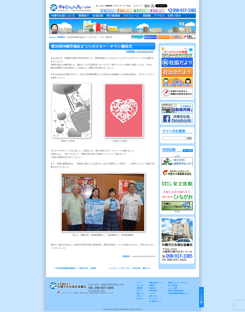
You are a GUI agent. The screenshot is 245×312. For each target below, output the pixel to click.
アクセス (159, 15)
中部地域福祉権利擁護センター (179, 293)
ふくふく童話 (172, 288)
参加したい (157, 10)
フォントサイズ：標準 (147, 6)
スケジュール (131, 15)
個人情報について (155, 301)
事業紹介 (84, 15)
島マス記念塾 (172, 285)
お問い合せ (174, 15)
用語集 (146, 15)
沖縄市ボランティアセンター (178, 283)
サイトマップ (119, 6)
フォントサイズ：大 (153, 6)
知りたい (107, 10)
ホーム (139, 283)
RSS (128, 6)
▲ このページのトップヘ (201, 297)
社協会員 (98, 15)
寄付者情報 (113, 15)
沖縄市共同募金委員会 (175, 291)
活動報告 (108, 6)
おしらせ (99, 6)
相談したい (124, 10)
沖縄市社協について (63, 15)
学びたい (140, 10)
